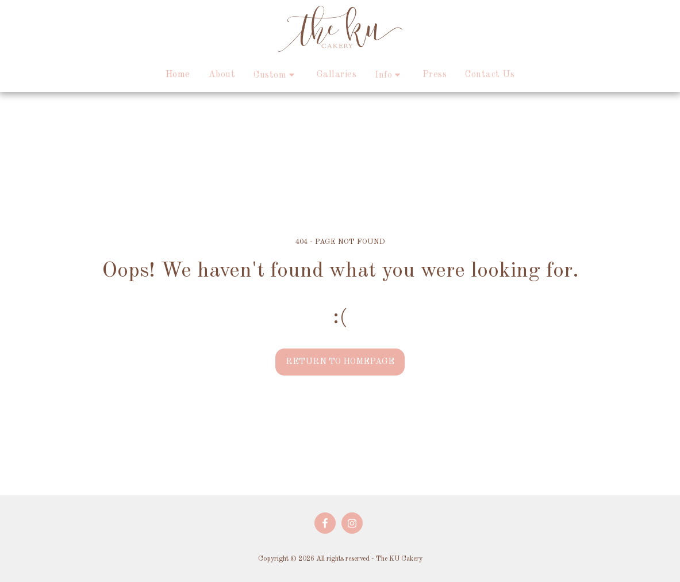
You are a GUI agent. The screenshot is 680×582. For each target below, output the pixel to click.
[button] (276, 75)
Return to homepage (340, 361)
